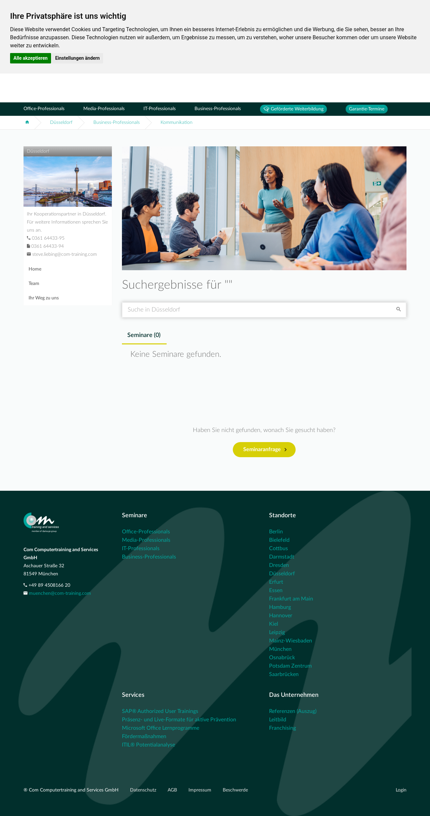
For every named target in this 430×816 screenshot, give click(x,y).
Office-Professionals (44, 108)
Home (35, 269)
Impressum (200, 790)
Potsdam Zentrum (290, 666)
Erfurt (276, 582)
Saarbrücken (284, 674)
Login (401, 790)
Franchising (282, 728)
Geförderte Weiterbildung (293, 109)
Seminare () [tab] (144, 335)
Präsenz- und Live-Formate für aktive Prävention (179, 719)
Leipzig (277, 632)
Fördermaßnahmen (144, 736)
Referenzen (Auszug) (292, 711)
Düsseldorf (61, 122)
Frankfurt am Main (291, 599)
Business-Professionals (218, 108)
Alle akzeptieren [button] (30, 58)
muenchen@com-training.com (60, 593)
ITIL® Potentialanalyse (148, 745)
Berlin (276, 531)
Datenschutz (144, 790)
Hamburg (280, 607)
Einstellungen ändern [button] (77, 58)
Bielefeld (279, 540)
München (280, 649)
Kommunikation (176, 122)
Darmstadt (281, 557)
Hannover (280, 615)
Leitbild (277, 719)
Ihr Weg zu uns (44, 298)
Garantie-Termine (366, 109)
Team (34, 283)
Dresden (279, 565)
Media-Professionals (104, 108)
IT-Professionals (159, 108)
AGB (173, 790)
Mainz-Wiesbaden (290, 640)
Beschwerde (235, 790)
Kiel (273, 624)
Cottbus (278, 548)
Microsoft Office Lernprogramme (160, 728)
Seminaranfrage (265, 449)
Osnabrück (282, 657)
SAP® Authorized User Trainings (160, 711)
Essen (276, 590)
